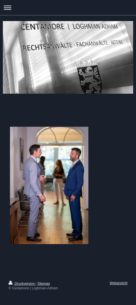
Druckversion (22, 284)
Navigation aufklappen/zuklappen (68, 7)
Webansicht (118, 283)
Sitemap (43, 284)
